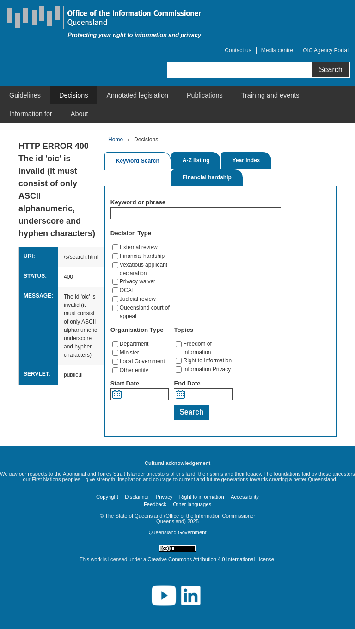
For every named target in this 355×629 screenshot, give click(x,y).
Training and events (270, 95)
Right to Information (207, 360)
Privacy (164, 497)
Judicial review (138, 299)
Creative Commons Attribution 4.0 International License (210, 559)
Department (134, 344)
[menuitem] (25, 95)
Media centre (277, 50)
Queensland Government (177, 532)
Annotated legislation (137, 95)
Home (115, 139)
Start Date (124, 383)
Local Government (142, 361)
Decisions (73, 95)
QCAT (127, 290)
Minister (129, 352)
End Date (187, 383)
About (79, 113)
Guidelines (25, 95)
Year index (246, 160)
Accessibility (245, 497)
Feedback (155, 504)
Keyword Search (137, 161)
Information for (30, 113)
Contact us (238, 50)
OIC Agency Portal (326, 50)
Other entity (134, 370)
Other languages (192, 504)
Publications (205, 95)
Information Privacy (207, 369)
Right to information (201, 497)
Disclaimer (137, 497)
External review (139, 247)
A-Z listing (196, 160)
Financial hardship (207, 177)
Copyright (107, 497)
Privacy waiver (137, 281)
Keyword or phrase (137, 202)
